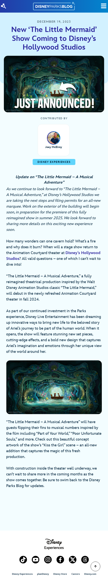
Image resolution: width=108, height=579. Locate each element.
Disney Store (60, 574)
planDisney (43, 574)
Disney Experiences (22, 574)
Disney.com (90, 574)
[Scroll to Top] (95, 566)
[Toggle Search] (103, 6)
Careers (75, 574)
